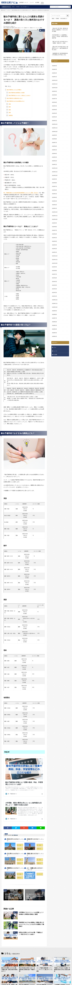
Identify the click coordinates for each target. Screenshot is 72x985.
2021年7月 (54, 274)
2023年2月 (54, 204)
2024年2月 (54, 160)
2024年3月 (54, 157)
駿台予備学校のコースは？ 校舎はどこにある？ (18, 95)
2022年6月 (54, 234)
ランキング (39, 874)
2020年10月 (54, 307)
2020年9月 (54, 310)
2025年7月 (54, 98)
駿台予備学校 (12, 27)
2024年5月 (54, 149)
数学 (8, 107)
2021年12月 (54, 255)
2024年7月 (54, 142)
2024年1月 (54, 164)
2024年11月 (54, 127)
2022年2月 (54, 248)
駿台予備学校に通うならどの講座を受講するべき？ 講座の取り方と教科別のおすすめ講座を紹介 (30, 10)
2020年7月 (54, 318)
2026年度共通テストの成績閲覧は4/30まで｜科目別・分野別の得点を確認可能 (60, 36)
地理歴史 (9, 115)
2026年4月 (54, 65)
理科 (8, 112)
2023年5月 (54, 193)
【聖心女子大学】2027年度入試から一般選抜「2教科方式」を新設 (60, 42)
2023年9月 (54, 179)
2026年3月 (54, 69)
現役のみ (19, 848)
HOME (4, 10)
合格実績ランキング (23, 2)
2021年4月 (54, 285)
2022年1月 (54, 252)
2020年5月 (54, 325)
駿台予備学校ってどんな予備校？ (13, 90)
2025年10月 (54, 87)
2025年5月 (54, 106)
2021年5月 (54, 281)
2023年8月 (54, 182)
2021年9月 (54, 266)
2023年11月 (54, 171)
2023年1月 (54, 208)
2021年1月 (54, 296)
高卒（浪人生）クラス (19, 27)
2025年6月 (54, 102)
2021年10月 (54, 263)
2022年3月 (54, 245)
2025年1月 (54, 120)
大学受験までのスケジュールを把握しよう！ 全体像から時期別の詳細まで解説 (32, 913)
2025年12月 (54, 80)
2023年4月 (54, 197)
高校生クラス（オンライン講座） (36, 27)
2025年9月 (54, 91)
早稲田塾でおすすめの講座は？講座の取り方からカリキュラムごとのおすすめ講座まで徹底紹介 (31, 924)
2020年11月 (54, 303)
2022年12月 (54, 212)
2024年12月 (54, 124)
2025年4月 (54, 109)
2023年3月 (54, 201)
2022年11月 (54, 215)
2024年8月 (54, 138)
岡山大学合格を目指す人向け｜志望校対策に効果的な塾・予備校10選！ (27, 969)
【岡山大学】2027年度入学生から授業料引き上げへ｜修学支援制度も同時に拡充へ (60, 48)
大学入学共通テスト (24, 6)
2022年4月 (54, 241)
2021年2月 (54, 292)
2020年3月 (54, 332)
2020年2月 (54, 336)
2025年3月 (54, 113)
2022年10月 (54, 219)
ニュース (32, 2)
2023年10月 (54, 175)
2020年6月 (54, 321)
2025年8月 (54, 95)
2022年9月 (54, 223)
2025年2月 (54, 116)
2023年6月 (54, 190)
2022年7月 (54, 230)
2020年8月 (54, 314)
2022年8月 (54, 226)
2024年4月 (54, 153)
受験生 (13, 6)
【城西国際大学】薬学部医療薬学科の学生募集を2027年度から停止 (60, 54)
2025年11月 (54, 84)
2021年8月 (54, 270)
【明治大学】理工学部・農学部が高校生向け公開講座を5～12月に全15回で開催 (60, 30)
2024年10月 (54, 131)
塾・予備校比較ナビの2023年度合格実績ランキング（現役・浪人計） (21, 192)
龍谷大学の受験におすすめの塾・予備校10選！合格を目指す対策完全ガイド (9, 969)
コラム (42, 2)
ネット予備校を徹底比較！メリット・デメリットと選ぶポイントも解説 (44, 969)
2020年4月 (54, 329)
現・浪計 (19, 845)
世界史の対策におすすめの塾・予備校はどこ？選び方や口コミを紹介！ (31, 933)
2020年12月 (54, 299)
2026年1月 (54, 76)
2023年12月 (54, 168)
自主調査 (37, 2)
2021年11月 (54, 259)
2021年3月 (54, 288)
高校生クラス (26, 27)
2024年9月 (54, 135)
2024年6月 (54, 146)
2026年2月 (54, 73)
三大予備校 (7, 27)
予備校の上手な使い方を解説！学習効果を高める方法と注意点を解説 (62, 969)
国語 (8, 110)
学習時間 (18, 6)
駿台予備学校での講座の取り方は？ (14, 98)
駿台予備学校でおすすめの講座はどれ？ (15, 101)
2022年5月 (54, 237)
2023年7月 (54, 186)
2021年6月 (54, 277)
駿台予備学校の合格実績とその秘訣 (15, 93)
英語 (8, 104)
